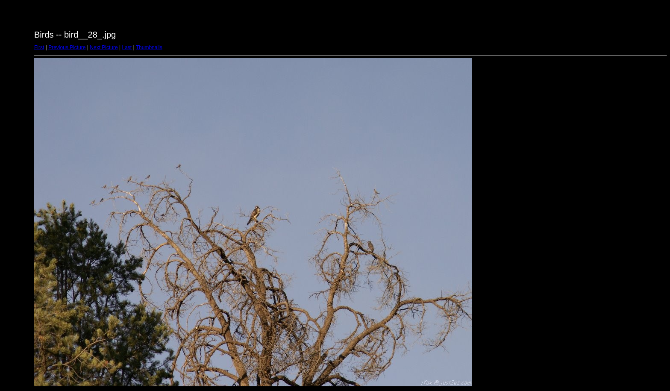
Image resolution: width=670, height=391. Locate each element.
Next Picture (104, 47)
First (39, 47)
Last (127, 47)
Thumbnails (149, 47)
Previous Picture (66, 47)
